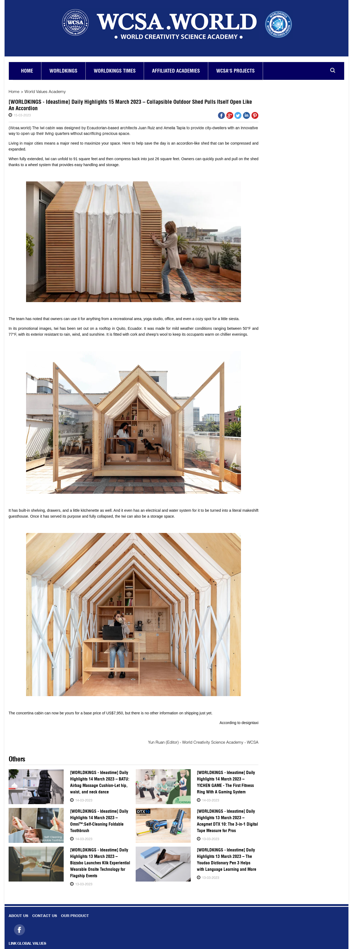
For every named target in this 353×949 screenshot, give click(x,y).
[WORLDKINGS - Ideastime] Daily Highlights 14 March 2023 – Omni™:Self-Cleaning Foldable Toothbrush (98, 820)
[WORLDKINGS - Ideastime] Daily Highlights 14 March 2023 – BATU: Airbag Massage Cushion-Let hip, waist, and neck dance (99, 782)
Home (27, 71)
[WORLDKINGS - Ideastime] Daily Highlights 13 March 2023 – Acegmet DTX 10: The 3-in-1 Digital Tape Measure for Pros (227, 820)
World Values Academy (45, 91)
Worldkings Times (115, 71)
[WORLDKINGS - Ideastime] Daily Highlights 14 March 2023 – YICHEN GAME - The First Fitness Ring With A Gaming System (227, 782)
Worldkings (63, 71)
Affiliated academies (176, 71)
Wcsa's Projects (235, 71)
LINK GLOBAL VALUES (27, 944)
